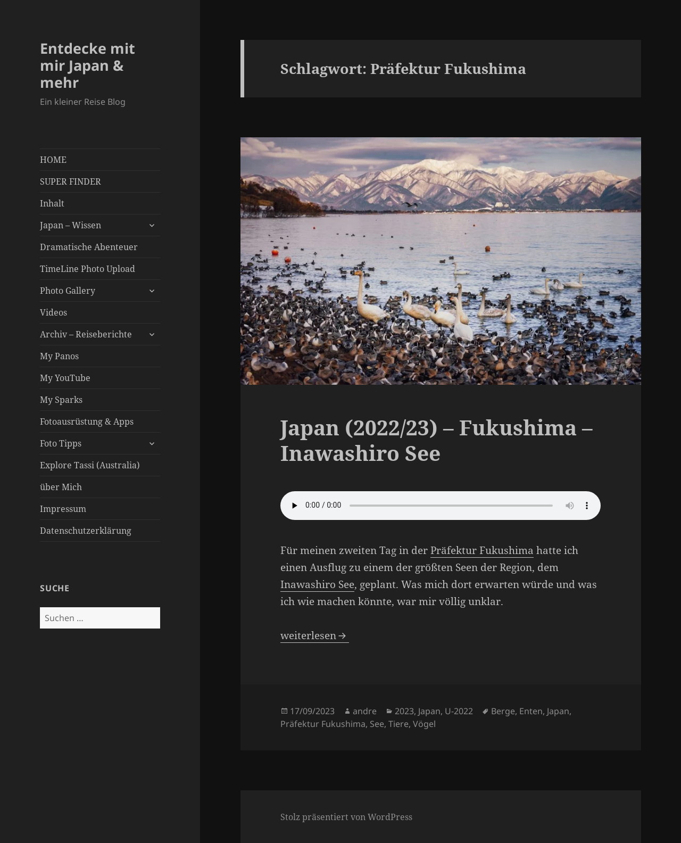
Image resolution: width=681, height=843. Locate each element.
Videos (53, 312)
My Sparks (61, 400)
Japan (429, 711)
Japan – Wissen (70, 225)
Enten (531, 711)
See (377, 724)
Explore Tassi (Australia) (90, 465)
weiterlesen (314, 635)
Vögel (424, 724)
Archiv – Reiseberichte (86, 334)
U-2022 (459, 711)
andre (365, 711)
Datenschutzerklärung (85, 530)
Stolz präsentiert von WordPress (346, 817)
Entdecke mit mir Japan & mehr (87, 65)
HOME (53, 160)
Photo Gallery (67, 290)
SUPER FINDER (70, 181)
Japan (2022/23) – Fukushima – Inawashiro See (436, 440)
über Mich (61, 487)
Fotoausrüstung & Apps (87, 421)
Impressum (63, 509)
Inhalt (52, 203)
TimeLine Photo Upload (87, 269)
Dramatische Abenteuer (89, 247)
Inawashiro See (317, 584)
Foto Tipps (60, 443)
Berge (503, 711)
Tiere (398, 724)
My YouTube (65, 378)
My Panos (59, 356)
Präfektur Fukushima (482, 550)
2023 (404, 711)
